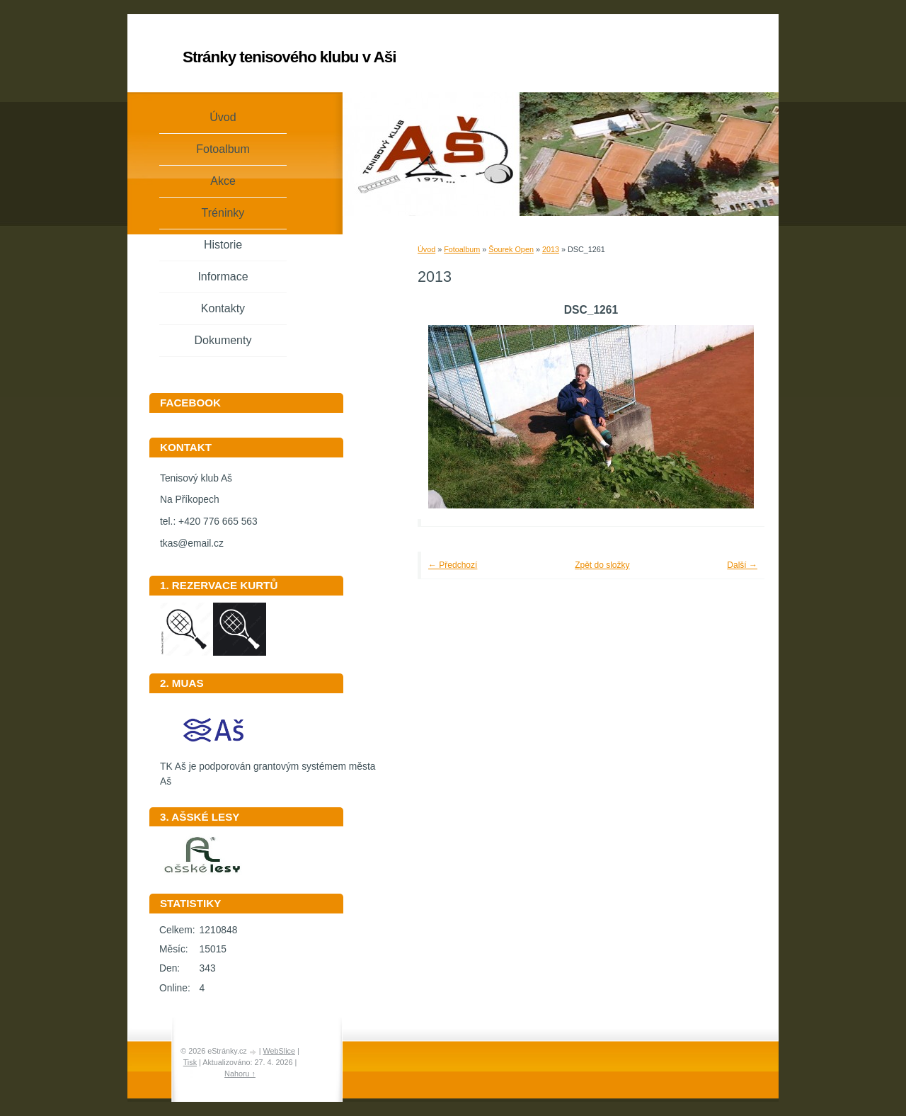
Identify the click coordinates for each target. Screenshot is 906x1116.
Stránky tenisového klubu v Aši (289, 57)
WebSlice (279, 1051)
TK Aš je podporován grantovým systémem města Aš (267, 769)
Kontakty (223, 308)
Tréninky (223, 213)
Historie (223, 245)
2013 (550, 249)
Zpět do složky (602, 565)
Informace (222, 277)
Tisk (190, 1062)
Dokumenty (223, 340)
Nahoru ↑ (240, 1073)
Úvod (426, 249)
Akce (223, 181)
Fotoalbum (462, 249)
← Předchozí (452, 565)
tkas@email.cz (192, 543)
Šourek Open (511, 249)
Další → (742, 565)
